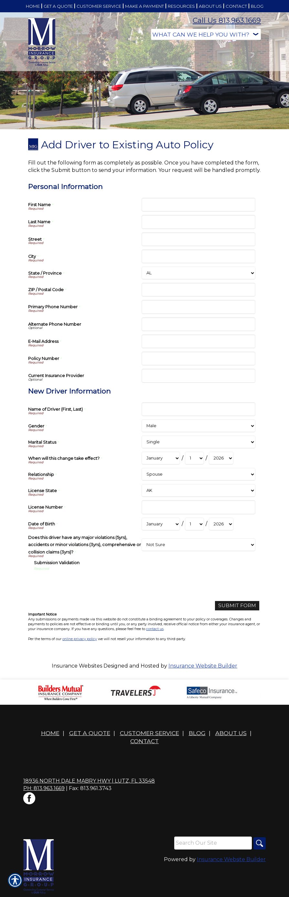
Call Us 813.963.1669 (227, 20)
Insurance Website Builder (202, 666)
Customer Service (149, 733)
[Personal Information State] (198, 273)
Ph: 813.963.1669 (44, 789)
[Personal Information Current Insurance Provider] (198, 376)
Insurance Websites (77, 666)
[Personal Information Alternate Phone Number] (198, 324)
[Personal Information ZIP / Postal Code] (198, 290)
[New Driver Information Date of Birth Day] (194, 524)
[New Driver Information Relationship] (198, 474)
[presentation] (83, 583)
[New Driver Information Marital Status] (198, 442)
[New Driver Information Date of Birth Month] (161, 524)
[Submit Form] (236, 605)
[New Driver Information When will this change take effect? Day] (194, 458)
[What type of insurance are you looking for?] (206, 34)
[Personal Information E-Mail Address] (198, 341)
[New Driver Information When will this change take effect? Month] (161, 458)
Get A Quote (89, 733)
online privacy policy (79, 639)
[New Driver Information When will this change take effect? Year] (221, 458)
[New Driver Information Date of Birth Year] (221, 524)
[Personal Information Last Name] (198, 222)
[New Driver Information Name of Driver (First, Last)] (198, 409)
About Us (231, 733)
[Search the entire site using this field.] (212, 843)
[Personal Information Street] (198, 239)
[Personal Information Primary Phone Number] (198, 307)
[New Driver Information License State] (198, 490)
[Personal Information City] (198, 256)
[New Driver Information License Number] (198, 507)
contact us (155, 629)
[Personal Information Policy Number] (198, 358)
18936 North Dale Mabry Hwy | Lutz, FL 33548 (89, 781)
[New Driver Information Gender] (198, 425)
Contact (144, 741)
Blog (197, 733)
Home (50, 733)
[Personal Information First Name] (198, 205)
